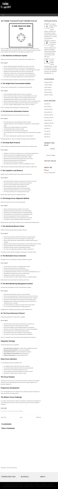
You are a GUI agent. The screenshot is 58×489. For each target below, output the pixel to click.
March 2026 (46, 106)
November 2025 (47, 117)
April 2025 (46, 136)
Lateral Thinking (47, 87)
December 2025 (47, 114)
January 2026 (47, 112)
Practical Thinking (48, 92)
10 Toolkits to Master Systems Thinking (53, 26)
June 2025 (46, 131)
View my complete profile (49, 172)
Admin (12, 411)
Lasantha (32, 486)
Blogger (53, 155)
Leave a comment (19, 411)
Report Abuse (50, 161)
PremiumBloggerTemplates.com (46, 486)
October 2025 (47, 120)
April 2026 (46, 103)
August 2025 (47, 125)
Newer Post (3, 417)
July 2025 (46, 128)
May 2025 (46, 134)
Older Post (38, 417)
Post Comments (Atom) (12, 467)
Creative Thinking (48, 84)
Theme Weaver (13, 486)
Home (3, 14)
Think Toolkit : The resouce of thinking (27, 484)
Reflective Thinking (48, 94)
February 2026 (47, 109)
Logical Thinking (47, 89)
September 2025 (48, 123)
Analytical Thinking (48, 82)
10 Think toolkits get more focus (19, 21)
